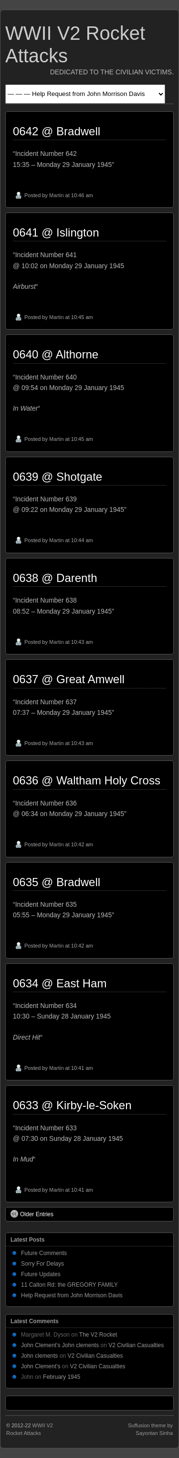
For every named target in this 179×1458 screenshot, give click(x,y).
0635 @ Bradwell (56, 882)
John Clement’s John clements (60, 1345)
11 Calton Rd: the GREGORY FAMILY (69, 1284)
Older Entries (32, 1214)
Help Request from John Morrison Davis (72, 1295)
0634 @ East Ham (59, 983)
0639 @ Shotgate (57, 476)
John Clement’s (41, 1366)
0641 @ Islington (56, 232)
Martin (56, 195)
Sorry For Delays (42, 1263)
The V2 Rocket (98, 1334)
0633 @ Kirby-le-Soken (72, 1105)
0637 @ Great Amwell (69, 679)
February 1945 (61, 1377)
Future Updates (41, 1274)
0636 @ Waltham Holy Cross (86, 780)
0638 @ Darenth (55, 577)
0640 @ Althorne (55, 354)
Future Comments (44, 1253)
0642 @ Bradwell (56, 131)
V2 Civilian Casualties (136, 1345)
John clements (39, 1355)
